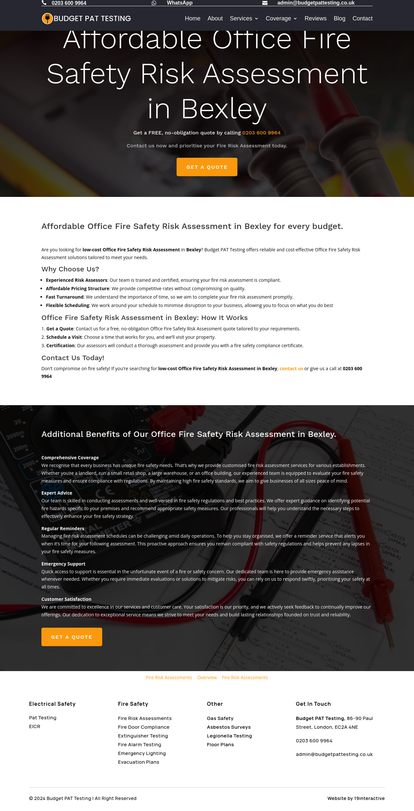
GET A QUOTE (207, 167)
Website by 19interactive (356, 798)
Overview (207, 677)
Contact (363, 18)
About (215, 18)
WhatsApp (179, 3)
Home (193, 18)
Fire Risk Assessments (169, 677)
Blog (339, 18)
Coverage (278, 18)
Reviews (316, 18)
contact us (291, 368)
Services (241, 18)
